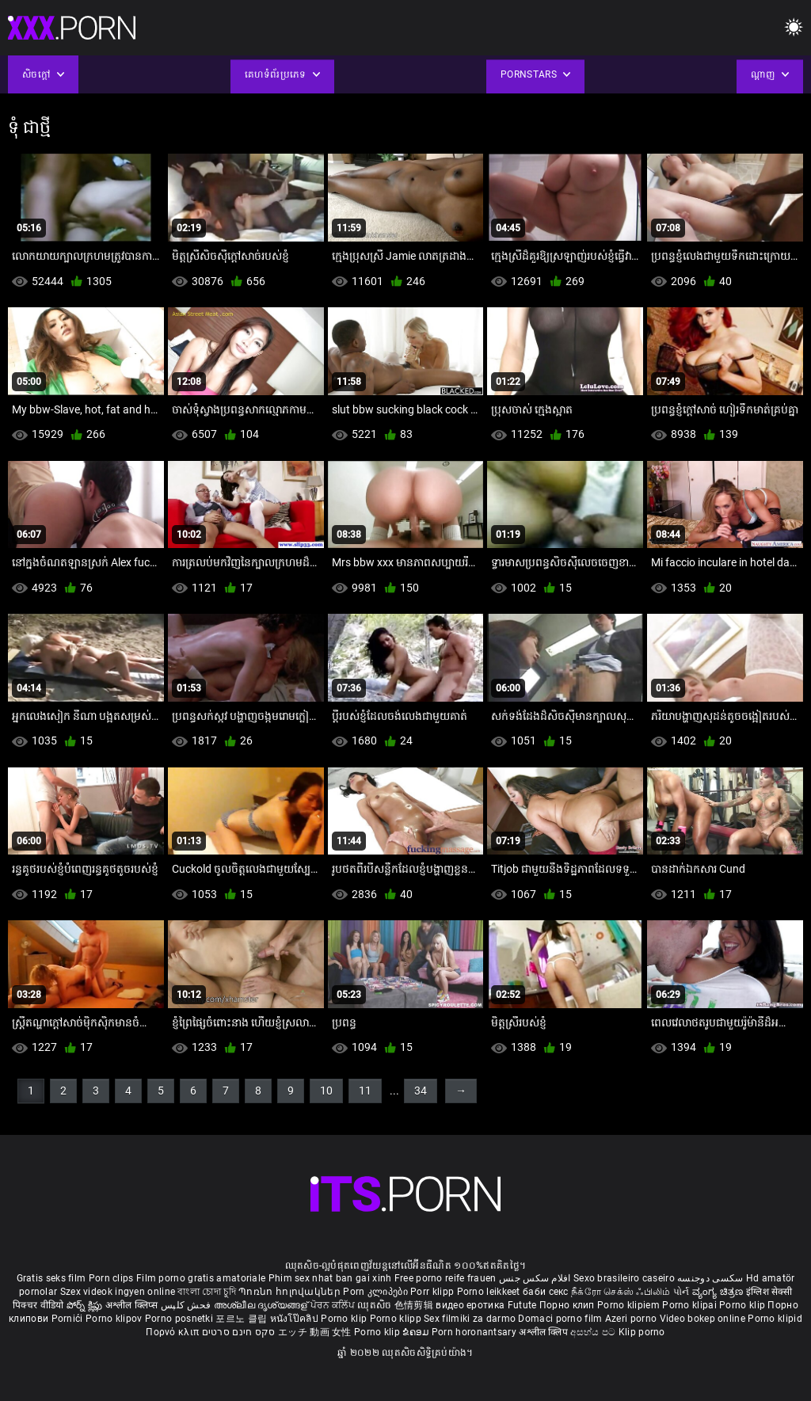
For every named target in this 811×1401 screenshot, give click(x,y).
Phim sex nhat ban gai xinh (330, 1278)
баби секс (546, 1291)
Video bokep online (702, 1318)
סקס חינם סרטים (239, 1332)
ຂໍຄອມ (417, 1332)
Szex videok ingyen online (118, 1291)
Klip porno (642, 1332)
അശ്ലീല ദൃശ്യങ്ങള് (262, 1305)
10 (326, 1090)
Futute (522, 1305)
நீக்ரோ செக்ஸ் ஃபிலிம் (621, 1291)
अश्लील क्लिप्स (133, 1305)
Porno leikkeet (490, 1291)
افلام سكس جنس (535, 1278)
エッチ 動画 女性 (315, 1332)
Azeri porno (632, 1318)
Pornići (68, 1318)
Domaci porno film (560, 1318)
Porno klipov (115, 1318)
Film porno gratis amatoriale (200, 1278)
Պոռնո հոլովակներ (290, 1291)
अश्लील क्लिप (544, 1332)
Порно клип (568, 1305)
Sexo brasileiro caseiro (624, 1278)
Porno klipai (690, 1305)
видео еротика (470, 1305)
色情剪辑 (415, 1305)
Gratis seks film (51, 1278)
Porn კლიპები (376, 1291)
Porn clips (112, 1278)
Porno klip (743, 1305)
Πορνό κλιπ (173, 1332)
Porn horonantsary (475, 1332)
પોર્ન (681, 1291)
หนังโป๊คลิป (296, 1318)
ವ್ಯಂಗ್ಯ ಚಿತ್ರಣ (719, 1291)
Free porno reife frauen (445, 1278)
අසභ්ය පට (594, 1332)
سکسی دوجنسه (710, 1278)
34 (420, 1090)
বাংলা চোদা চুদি (206, 1291)
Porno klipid (775, 1318)
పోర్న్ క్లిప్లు (86, 1305)
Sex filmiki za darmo (470, 1318)
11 (365, 1090)
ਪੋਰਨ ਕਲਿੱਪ (333, 1305)
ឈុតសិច (375, 1305)
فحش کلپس (187, 1305)
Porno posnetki (180, 1318)
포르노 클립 (242, 1318)
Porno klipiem (629, 1305)
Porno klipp (397, 1318)
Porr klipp (433, 1291)
